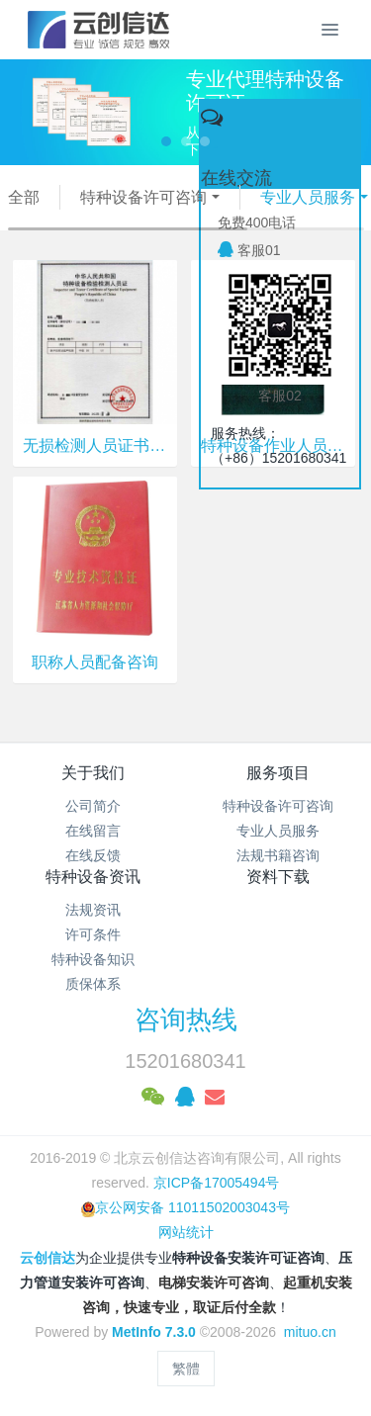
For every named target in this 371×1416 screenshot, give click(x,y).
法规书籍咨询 (278, 855)
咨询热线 (186, 1019)
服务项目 (278, 772)
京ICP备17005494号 (216, 1183)
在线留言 (93, 831)
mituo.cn (310, 1332)
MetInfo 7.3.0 (154, 1332)
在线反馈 (93, 855)
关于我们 (93, 772)
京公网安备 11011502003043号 (185, 1207)
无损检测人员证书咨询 (95, 445)
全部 (24, 197)
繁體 (186, 1368)
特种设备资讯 (93, 876)
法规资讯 (93, 910)
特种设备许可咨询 (143, 197)
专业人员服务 (306, 197)
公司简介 (93, 806)
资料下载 (278, 876)
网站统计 (186, 1232)
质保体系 (93, 984)
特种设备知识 (93, 959)
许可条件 (93, 934)
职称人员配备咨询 (95, 662)
